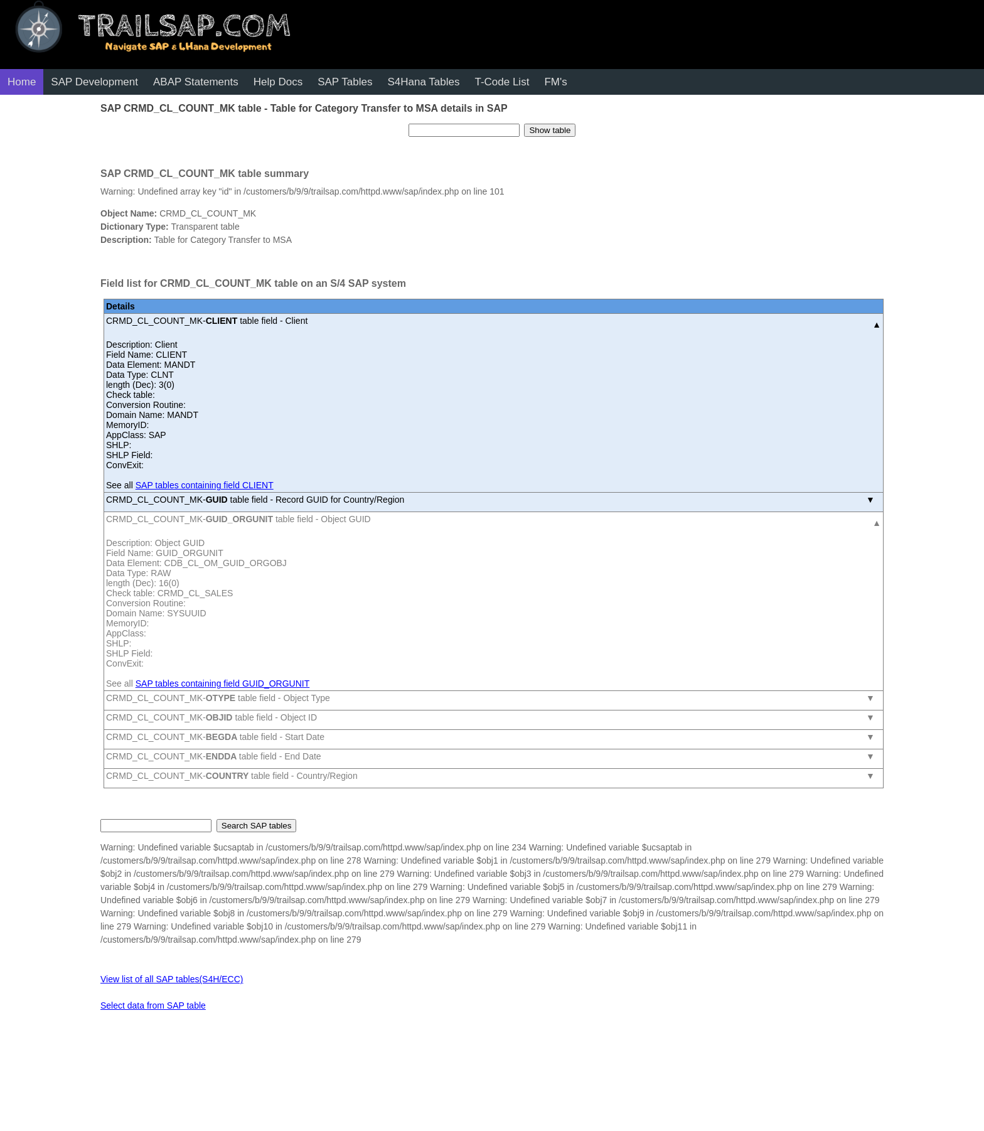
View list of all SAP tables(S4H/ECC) (171, 979)
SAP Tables (345, 82)
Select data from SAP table (153, 1005)
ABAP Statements (195, 82)
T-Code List (501, 82)
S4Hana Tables (423, 82)
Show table (549, 130)
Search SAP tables (257, 825)
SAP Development (94, 82)
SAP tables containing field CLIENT (205, 485)
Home (22, 82)
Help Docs (278, 82)
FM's (555, 82)
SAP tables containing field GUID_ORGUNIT (223, 683)
